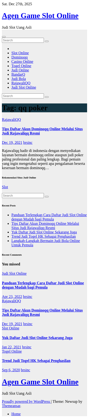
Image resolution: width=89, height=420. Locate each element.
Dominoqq (19, 57)
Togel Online (21, 66)
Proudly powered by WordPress (26, 401)
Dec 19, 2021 (12, 142)
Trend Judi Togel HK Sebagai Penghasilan (43, 236)
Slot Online (20, 53)
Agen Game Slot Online (40, 15)
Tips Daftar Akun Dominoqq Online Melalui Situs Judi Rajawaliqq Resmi (45, 225)
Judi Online (20, 70)
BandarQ (18, 74)
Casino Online (22, 61)
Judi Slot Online (23, 87)
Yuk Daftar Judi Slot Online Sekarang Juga (44, 232)
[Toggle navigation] (4, 37)
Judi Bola (18, 79)
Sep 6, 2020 (11, 370)
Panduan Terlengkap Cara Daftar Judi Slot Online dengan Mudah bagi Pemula (49, 217)
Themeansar (11, 406)
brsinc (28, 142)
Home (16, 414)
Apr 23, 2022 (12, 297)
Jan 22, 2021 (11, 347)
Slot (5, 187)
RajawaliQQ (20, 83)
